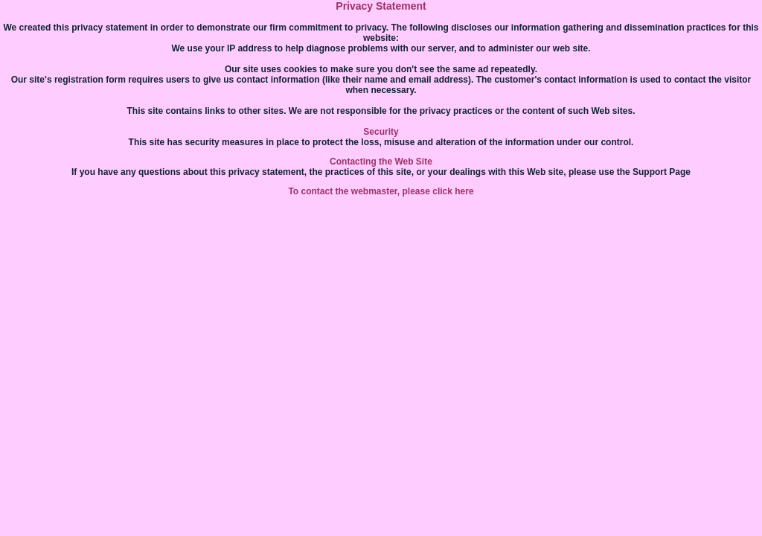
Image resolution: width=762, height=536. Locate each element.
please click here (438, 191)
